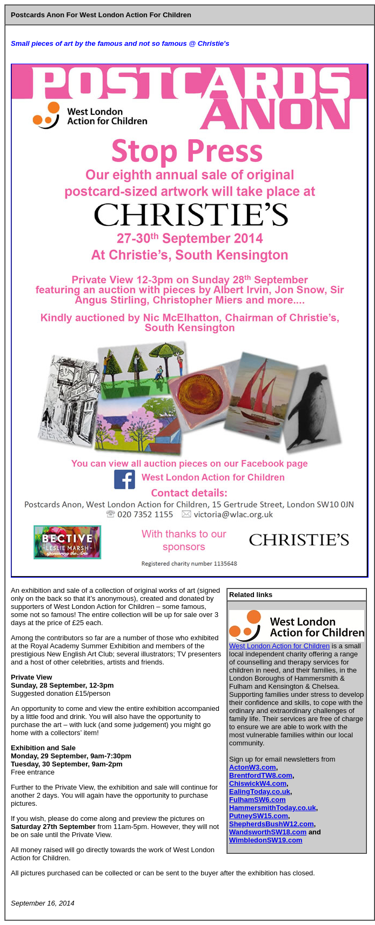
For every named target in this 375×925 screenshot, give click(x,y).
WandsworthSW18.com (267, 832)
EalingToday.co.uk (259, 791)
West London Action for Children (279, 646)
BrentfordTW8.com (260, 775)
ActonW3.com (252, 767)
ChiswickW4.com (257, 783)
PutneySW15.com (258, 816)
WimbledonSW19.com (266, 840)
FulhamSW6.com (257, 800)
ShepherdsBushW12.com (271, 824)
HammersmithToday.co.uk (272, 808)
